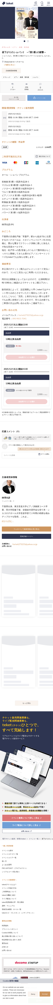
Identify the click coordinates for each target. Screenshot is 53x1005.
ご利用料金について (9, 892)
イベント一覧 (34, 839)
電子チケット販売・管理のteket (14, 839)
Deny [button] (33, 994)
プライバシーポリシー (10, 929)
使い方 (4, 861)
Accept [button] (45, 994)
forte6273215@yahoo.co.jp (30, 315)
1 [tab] (24, 41)
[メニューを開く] (48, 3)
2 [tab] (28, 41)
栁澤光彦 (6, 497)
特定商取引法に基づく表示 (11, 940)
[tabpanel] (26, 23)
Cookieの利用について (10, 933)
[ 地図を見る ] (9, 65)
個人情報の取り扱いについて (12, 936)
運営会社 (5, 943)
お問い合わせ (7, 950)
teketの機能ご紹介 (9, 895)
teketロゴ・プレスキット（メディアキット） (18, 913)
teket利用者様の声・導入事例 (13, 902)
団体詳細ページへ (26, 536)
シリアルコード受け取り (11, 872)
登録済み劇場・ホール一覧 (11, 909)
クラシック (6, 47)
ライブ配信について (9, 899)
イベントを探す (7, 850)
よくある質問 (7, 865)
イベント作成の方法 (9, 888)
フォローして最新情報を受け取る (26, 529)
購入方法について (44, 156)
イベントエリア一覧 (9, 858)
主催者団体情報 (11, 71)
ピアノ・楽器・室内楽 (20, 47)
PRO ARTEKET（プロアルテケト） (15, 868)
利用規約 (5, 926)
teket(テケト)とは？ (9, 884)
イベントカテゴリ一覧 (10, 854)
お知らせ (5, 947)
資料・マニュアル (8, 906)
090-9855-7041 (19, 318)
